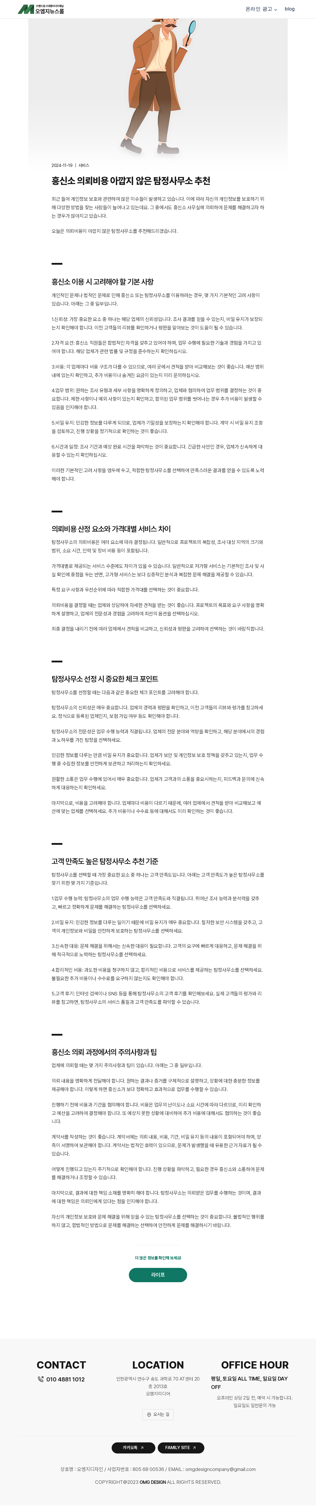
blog (290, 9)
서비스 (83, 165)
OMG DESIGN (153, 1483)
